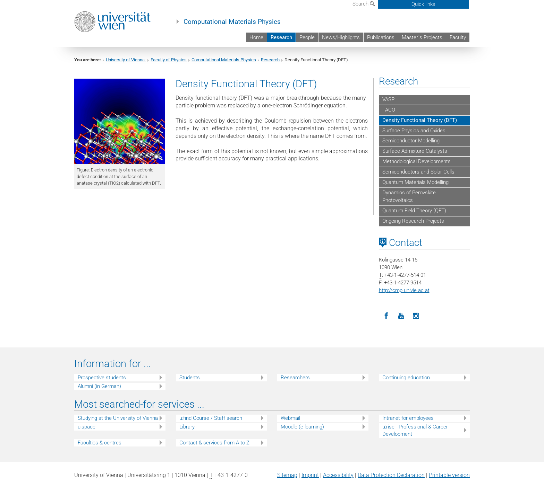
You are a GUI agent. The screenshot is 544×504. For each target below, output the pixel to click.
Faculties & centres (99, 443)
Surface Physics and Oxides (413, 130)
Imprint (310, 475)
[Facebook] (386, 316)
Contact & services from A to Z (214, 443)
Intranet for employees (408, 418)
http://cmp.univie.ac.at (404, 290)
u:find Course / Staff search (210, 418)
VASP (388, 99)
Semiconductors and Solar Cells (418, 172)
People (307, 37)
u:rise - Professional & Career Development (415, 430)
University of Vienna (126, 59)
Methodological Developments (416, 161)
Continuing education (406, 377)
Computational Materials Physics (232, 22)
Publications (380, 37)
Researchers (295, 377)
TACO (388, 110)
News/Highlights (341, 37)
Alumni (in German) (99, 386)
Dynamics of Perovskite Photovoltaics (409, 196)
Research (281, 37)
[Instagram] (416, 316)
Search (363, 4)
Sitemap (287, 475)
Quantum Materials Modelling (415, 182)
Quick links (423, 4)
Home (256, 37)
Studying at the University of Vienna (118, 418)
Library (187, 427)
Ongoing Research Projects (413, 221)
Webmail (290, 418)
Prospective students (102, 377)
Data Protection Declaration (391, 475)
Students (189, 377)
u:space (86, 427)
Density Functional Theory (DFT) (419, 120)
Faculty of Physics (169, 59)
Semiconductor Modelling (411, 141)
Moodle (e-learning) (302, 427)
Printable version (449, 475)
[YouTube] (401, 316)
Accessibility (338, 475)
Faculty (458, 37)
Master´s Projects (422, 37)
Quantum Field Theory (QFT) (414, 210)
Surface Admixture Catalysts (414, 151)
